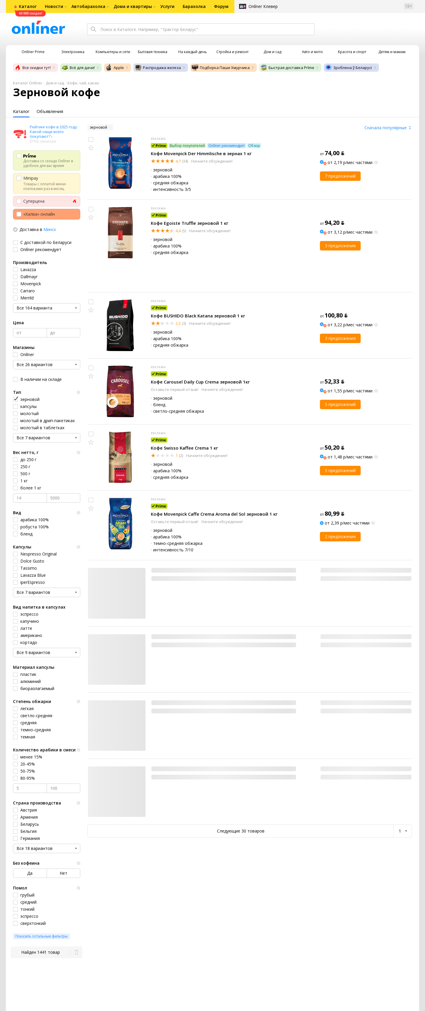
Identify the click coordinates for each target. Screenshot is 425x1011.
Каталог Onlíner (27, 83)
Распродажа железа (158, 67)
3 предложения (340, 245)
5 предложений (340, 404)
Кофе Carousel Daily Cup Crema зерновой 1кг (200, 382)
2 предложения (340, 536)
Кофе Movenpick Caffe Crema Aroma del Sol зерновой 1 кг (214, 514)
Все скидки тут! (32, 67)
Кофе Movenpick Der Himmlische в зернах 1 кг (201, 153)
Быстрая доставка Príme (287, 67)
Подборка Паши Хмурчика (221, 67)
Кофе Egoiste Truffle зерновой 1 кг (189, 223)
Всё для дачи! (78, 67)
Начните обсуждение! (211, 161)
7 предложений (340, 176)
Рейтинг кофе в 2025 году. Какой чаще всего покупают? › (54, 131)
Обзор (254, 145)
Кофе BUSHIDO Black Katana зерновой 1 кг (198, 316)
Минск (49, 229)
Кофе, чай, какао (83, 83)
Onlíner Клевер (263, 6)
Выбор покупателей (187, 145)
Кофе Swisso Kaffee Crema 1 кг (184, 448)
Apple (114, 67)
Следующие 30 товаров (240, 831)
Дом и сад (55, 83)
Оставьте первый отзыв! (175, 389)
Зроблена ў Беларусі (348, 67)
